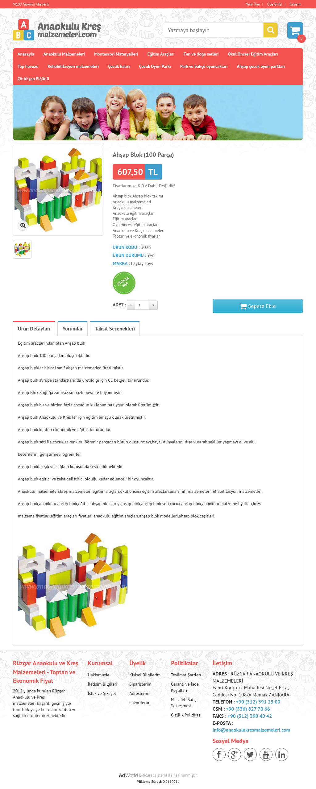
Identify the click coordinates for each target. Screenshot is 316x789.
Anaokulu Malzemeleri (64, 54)
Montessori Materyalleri (116, 54)
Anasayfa (26, 54)
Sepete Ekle (258, 305)
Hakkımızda (98, 675)
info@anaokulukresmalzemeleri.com (251, 730)
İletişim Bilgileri (103, 684)
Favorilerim (139, 702)
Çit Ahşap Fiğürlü (33, 78)
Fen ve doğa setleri (201, 54)
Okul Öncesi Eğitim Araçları (253, 54)
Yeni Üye (253, 4)
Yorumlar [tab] (72, 328)
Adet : (119, 305)
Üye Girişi (274, 4)
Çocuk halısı (119, 66)
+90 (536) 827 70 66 (248, 709)
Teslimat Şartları (186, 675)
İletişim (295, 4)
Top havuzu (28, 66)
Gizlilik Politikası (186, 715)
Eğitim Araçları (161, 54)
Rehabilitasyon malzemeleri (73, 66)
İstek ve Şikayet (102, 693)
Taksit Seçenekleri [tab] (115, 328)
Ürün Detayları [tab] (34, 328)
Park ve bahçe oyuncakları (204, 66)
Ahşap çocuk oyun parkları (261, 66)
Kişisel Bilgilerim (144, 675)
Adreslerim (139, 693)
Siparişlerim (140, 684)
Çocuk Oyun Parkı (155, 66)
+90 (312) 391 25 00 (258, 702)
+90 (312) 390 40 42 (249, 716)
